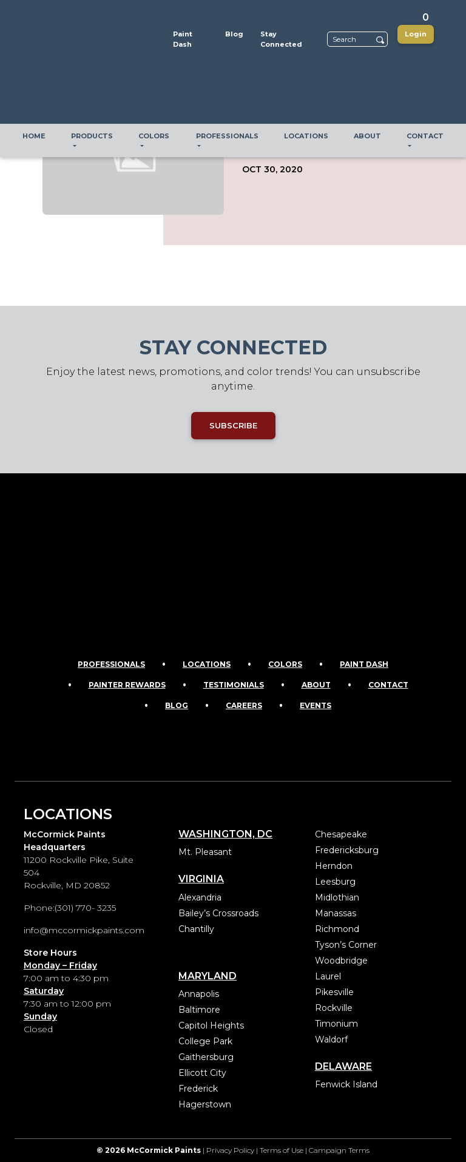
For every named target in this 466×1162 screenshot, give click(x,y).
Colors (285, 664)
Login (416, 34)
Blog (176, 705)
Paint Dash (364, 664)
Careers (244, 705)
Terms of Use (281, 1150)
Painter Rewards (127, 684)
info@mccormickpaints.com (84, 930)
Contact (388, 684)
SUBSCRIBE (233, 425)
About (316, 684)
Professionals (111, 664)
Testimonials (233, 684)
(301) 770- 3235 (85, 907)
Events (315, 705)
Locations (207, 664)
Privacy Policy (230, 1150)
